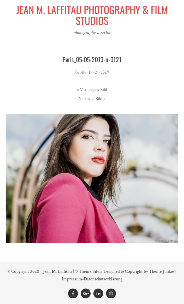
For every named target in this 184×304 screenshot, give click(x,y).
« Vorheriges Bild (92, 90)
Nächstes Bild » (92, 99)
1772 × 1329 (99, 72)
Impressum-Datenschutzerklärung (92, 279)
